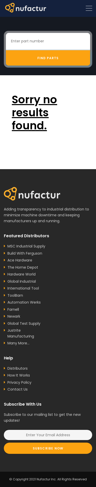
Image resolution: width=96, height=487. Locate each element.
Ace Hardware (19, 260)
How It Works (18, 375)
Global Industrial (21, 281)
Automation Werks (24, 302)
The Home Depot (22, 267)
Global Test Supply (23, 323)
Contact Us (17, 389)
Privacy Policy (19, 382)
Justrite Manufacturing (20, 333)
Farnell (13, 309)
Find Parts (48, 58)
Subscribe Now (48, 448)
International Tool (23, 288)
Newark (13, 316)
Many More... (18, 343)
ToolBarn (15, 295)
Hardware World (21, 274)
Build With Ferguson (24, 253)
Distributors (17, 368)
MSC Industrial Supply (26, 246)
